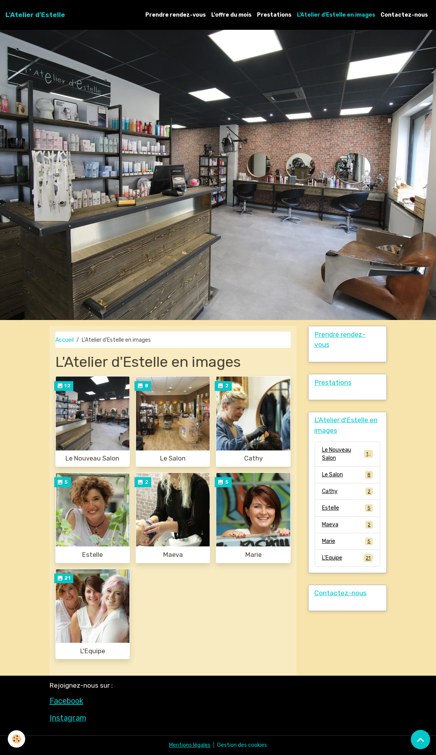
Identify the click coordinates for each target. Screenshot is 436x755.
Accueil (64, 340)
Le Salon (173, 458)
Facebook (66, 700)
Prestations (274, 15)
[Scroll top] (420, 739)
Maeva (173, 554)
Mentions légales (189, 745)
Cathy (253, 458)
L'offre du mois (231, 15)
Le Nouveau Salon (92, 458)
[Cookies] (16, 739)
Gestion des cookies (242, 745)
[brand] (35, 15)
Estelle (92, 554)
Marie (253, 554)
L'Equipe (92, 651)
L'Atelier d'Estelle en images (336, 15)
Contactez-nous (404, 15)
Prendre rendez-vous (175, 15)
